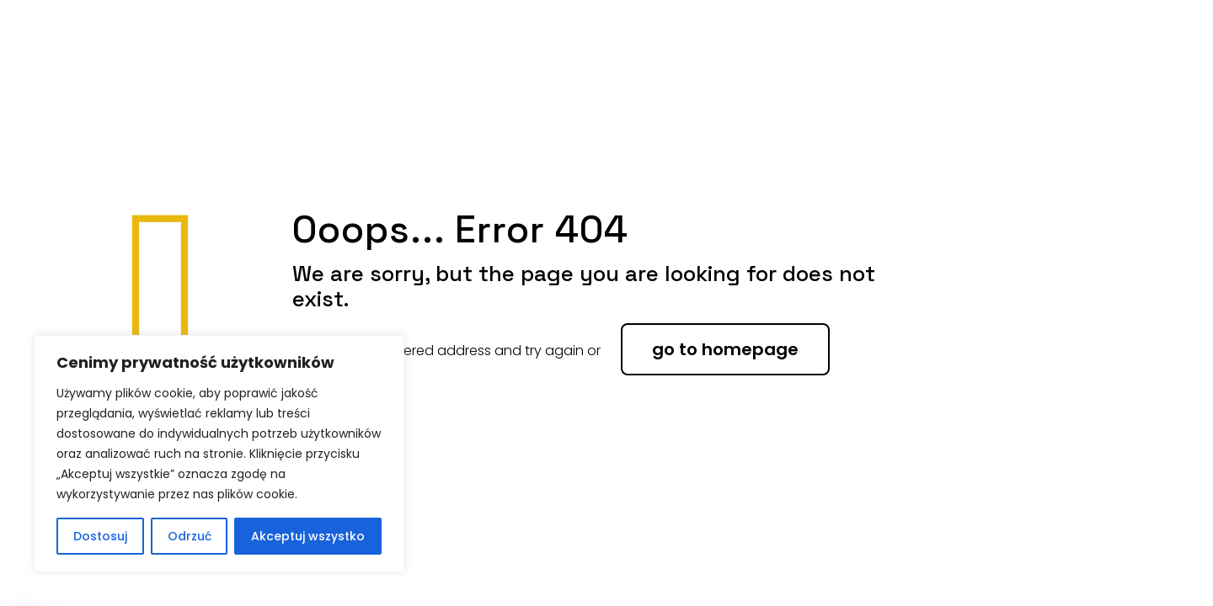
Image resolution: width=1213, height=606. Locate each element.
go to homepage (725, 349)
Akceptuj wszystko (308, 536)
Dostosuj (100, 536)
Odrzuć (189, 536)
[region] (219, 453)
